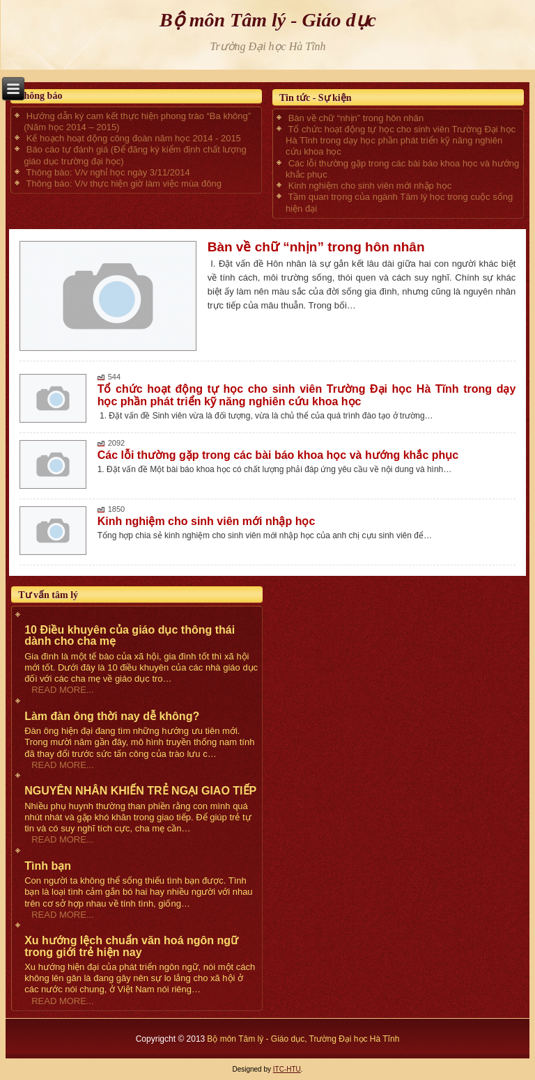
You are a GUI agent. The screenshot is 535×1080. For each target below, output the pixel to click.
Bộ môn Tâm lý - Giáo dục (268, 20)
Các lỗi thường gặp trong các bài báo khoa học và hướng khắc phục (278, 455)
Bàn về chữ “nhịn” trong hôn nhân (316, 247)
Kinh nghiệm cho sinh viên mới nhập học (207, 521)
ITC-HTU (287, 1069)
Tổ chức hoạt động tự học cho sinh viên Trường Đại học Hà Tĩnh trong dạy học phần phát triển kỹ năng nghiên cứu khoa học (307, 395)
